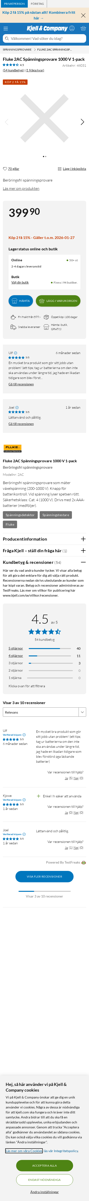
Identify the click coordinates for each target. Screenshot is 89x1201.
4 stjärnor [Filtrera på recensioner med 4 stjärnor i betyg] (16, 656)
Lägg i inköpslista (71, 169)
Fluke (10, 524)
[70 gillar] (11, 169)
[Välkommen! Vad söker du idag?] (47, 38)
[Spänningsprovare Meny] (35, 50)
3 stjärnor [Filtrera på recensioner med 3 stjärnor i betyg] (16, 663)
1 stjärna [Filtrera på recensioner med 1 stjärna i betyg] (15, 678)
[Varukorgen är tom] (83, 28)
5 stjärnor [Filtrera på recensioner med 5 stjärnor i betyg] (16, 648)
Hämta (21, 301)
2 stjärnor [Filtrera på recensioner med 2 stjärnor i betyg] (16, 670)
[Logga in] (72, 28)
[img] (82, 122)
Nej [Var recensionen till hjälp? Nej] (76, 778)
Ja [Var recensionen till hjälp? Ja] (66, 778)
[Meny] (5, 28)
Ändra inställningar (44, 1192)
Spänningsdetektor (20, 515)
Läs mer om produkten (21, 188)
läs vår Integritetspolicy (61, 1151)
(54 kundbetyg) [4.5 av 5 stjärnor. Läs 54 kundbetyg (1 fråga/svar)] (13, 70)
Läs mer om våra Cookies (24, 1151)
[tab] (14, 4)
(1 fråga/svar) (35, 70)
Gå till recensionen (21, 384)
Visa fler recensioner (44, 876)
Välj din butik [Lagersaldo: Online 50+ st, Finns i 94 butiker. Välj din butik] (20, 282)
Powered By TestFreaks (66, 862)
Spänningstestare (55, 515)
